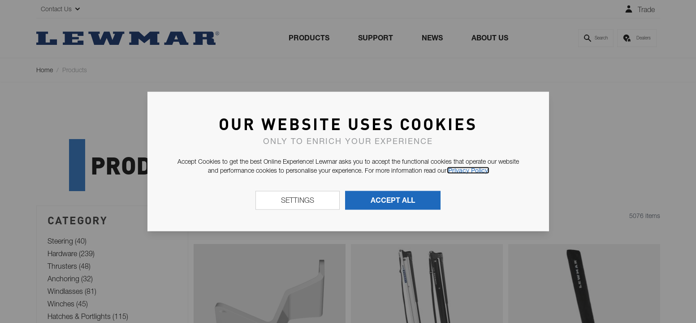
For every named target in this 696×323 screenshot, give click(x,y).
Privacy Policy (468, 170)
